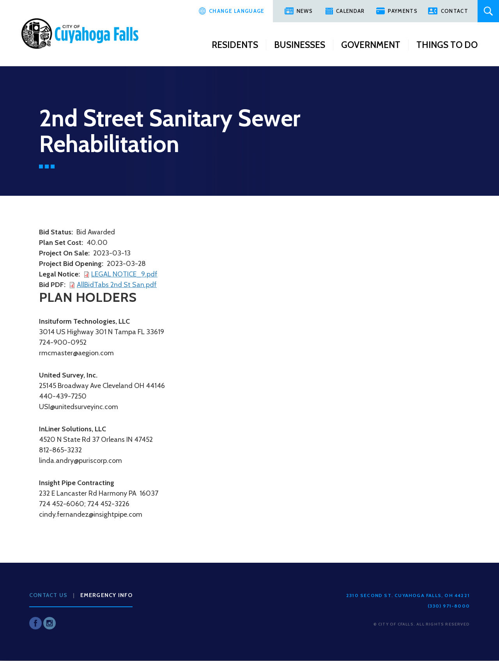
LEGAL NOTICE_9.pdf (124, 274)
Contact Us (48, 595)
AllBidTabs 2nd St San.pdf (117, 284)
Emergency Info (106, 595)
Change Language (237, 11)
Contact (454, 11)
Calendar (350, 11)
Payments (402, 11)
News (305, 11)
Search (488, 11)
